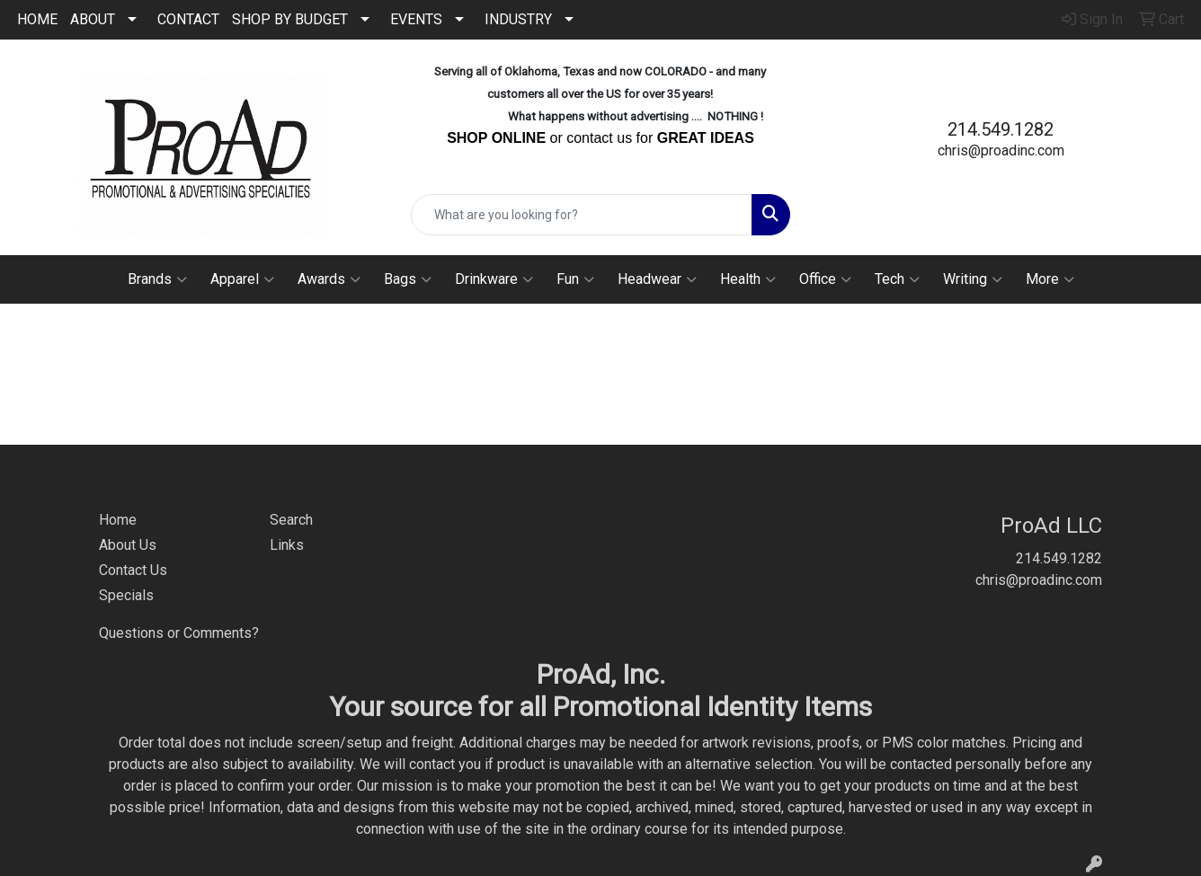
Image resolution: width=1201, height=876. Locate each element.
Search (291, 519)
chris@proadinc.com (1001, 150)
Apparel (242, 279)
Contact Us (133, 570)
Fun (575, 279)
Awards (329, 279)
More (1050, 279)
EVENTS (416, 19)
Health (748, 279)
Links (287, 544)
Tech (897, 279)
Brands (157, 279)
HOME (37, 19)
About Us (127, 544)
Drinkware (494, 279)
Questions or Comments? (179, 633)
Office (825, 279)
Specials (126, 595)
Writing (972, 279)
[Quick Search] (581, 214)
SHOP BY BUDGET (290, 19)
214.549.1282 (1000, 129)
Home (118, 519)
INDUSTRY (518, 19)
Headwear (657, 279)
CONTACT (188, 19)
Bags (407, 279)
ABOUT (92, 19)
